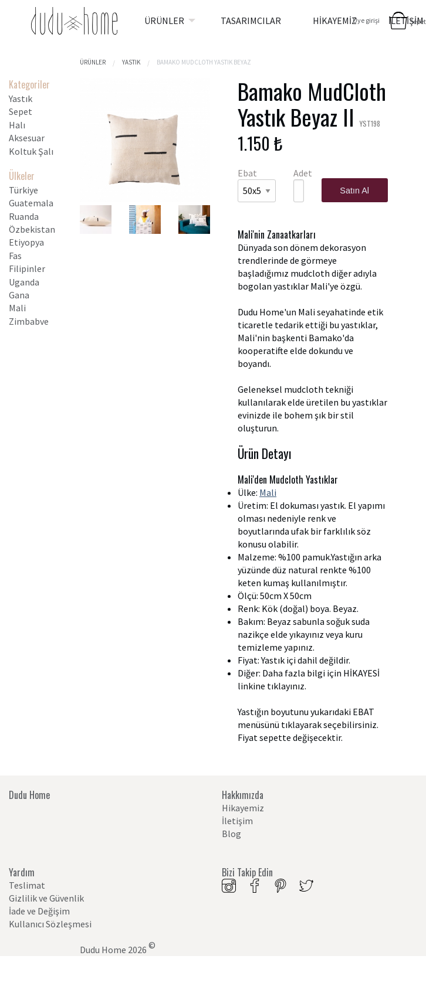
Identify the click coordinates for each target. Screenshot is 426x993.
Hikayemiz (243, 808)
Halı (17, 125)
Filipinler (27, 268)
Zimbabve (29, 321)
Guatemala (31, 203)
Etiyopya (26, 242)
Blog (231, 833)
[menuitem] (166, 20)
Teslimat (27, 885)
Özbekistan (32, 229)
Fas (15, 255)
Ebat (247, 173)
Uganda (24, 282)
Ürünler (93, 62)
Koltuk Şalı (31, 151)
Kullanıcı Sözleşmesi (50, 924)
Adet (298, 173)
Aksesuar (27, 137)
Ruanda (24, 216)
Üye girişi (366, 20)
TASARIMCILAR (251, 20)
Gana (19, 295)
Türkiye (23, 190)
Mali (17, 307)
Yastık (20, 98)
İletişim (237, 821)
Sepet (20, 111)
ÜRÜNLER (164, 20)
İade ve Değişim (39, 911)
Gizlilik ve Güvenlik (46, 898)
